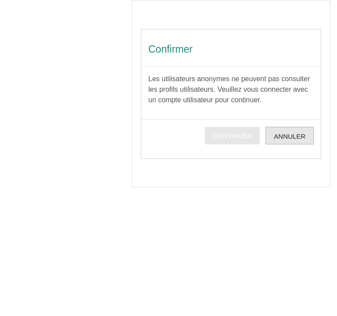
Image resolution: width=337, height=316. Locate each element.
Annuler (289, 136)
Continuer (232, 136)
